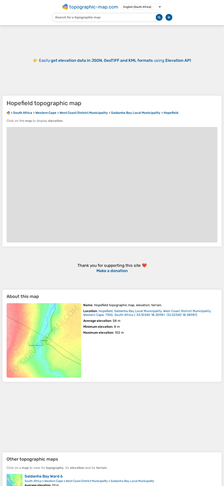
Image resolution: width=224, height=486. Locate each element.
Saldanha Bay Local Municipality (132, 481)
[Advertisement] (112, 417)
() (147, 313)
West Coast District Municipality (87, 481)
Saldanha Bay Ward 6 (44, 476)
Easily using (115, 60)
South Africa (33, 481)
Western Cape (53, 481)
